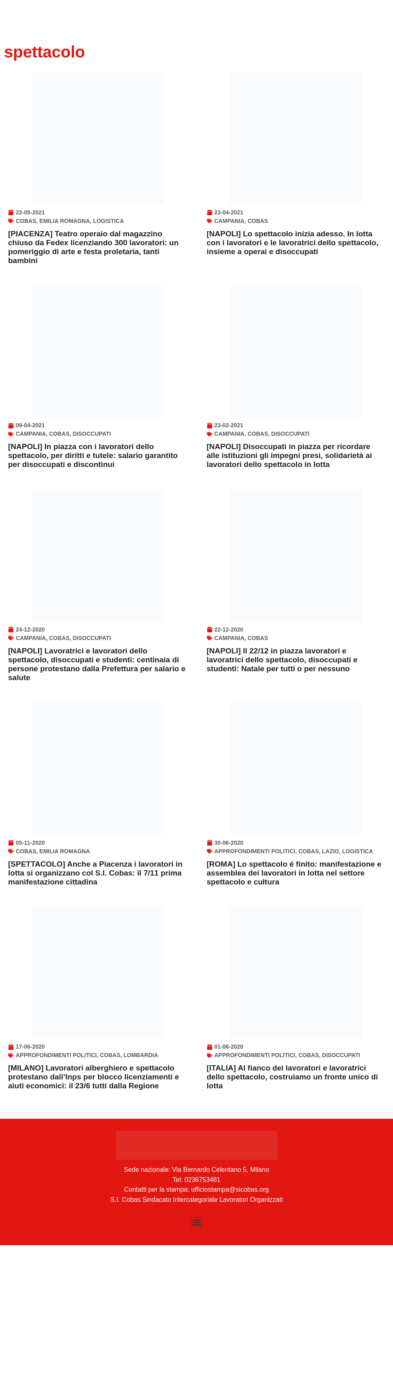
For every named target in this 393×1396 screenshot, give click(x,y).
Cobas (26, 251)
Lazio (330, 971)
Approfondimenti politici (255, 971)
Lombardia (140, 1206)
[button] (196, 1373)
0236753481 (203, 1330)
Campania (229, 251)
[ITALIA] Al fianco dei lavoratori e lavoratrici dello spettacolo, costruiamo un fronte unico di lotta (292, 1227)
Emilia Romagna (64, 251)
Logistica (108, 251)
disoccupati (92, 494)
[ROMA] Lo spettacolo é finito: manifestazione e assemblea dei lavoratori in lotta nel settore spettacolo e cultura (294, 993)
